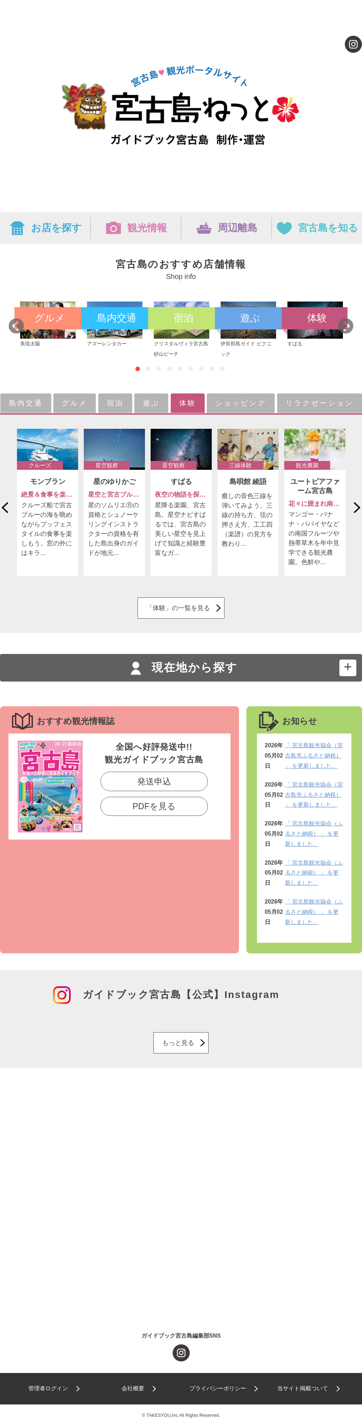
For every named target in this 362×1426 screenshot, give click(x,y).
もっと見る (178, 1042)
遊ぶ (151, 403)
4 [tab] (169, 369)
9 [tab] (222, 369)
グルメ (74, 403)
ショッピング (240, 403)
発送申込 (154, 781)
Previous (16, 326)
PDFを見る (154, 806)
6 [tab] (190, 369)
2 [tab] (148, 369)
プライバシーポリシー (217, 1388)
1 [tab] (137, 369)
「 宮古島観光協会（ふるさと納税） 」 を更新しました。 (314, 833)
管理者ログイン (48, 1388)
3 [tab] (159, 369)
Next (345, 326)
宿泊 (115, 403)
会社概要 (133, 1388)
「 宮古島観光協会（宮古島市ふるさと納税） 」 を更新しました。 (314, 755)
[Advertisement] (181, 1138)
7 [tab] (201, 369)
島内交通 (26, 403)
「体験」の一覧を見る (178, 608)
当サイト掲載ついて (302, 1388)
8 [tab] (212, 369)
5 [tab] (180, 369)
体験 (187, 403)
